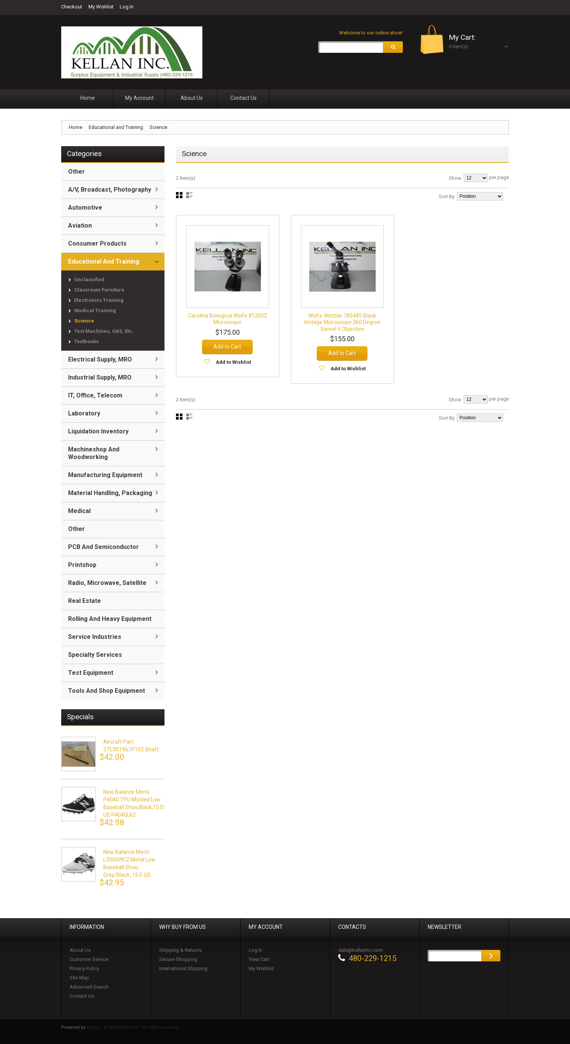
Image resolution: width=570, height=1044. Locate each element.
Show (455, 178)
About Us (80, 950)
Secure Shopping (178, 959)
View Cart (259, 959)
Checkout (71, 7)
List (189, 195)
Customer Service (89, 959)
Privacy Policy (84, 968)
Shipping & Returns (180, 950)
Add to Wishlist (233, 361)
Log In (127, 7)
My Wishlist (101, 7)
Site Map (79, 977)
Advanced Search (89, 987)
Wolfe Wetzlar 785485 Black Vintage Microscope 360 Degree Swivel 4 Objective (342, 321)
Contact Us (82, 996)
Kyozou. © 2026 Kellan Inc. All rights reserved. (132, 1027)
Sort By (446, 196)
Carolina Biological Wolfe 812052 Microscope (227, 318)
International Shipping (183, 968)
